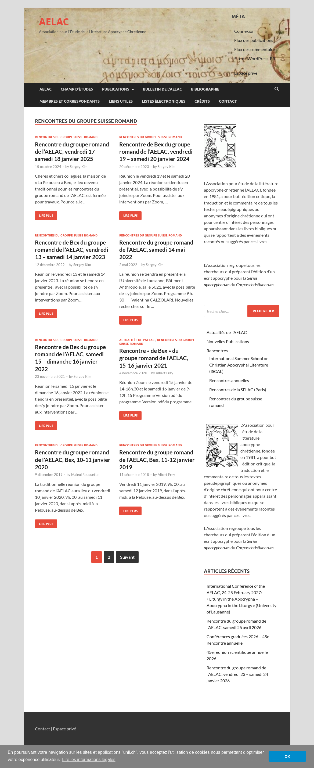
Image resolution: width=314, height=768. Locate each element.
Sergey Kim (79, 166)
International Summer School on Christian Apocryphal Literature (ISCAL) (239, 365)
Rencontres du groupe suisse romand (66, 137)
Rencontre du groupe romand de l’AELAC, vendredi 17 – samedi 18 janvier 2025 (72, 151)
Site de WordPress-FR (254, 58)
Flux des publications (253, 40)
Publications (115, 89)
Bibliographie (205, 89)
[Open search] (277, 89)
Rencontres (217, 350)
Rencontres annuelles (229, 380)
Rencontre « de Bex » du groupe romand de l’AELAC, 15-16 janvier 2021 (153, 358)
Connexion (244, 31)
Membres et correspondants (69, 101)
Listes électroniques (163, 101)
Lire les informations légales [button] (88, 759)
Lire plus (44, 214)
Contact (228, 101)
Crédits (202, 101)
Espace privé (245, 73)
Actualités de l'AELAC (136, 340)
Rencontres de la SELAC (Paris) (237, 389)
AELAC (54, 21)
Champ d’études (77, 89)
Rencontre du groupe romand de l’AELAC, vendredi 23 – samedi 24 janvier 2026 (237, 674)
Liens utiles (121, 101)
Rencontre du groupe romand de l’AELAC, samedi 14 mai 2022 (156, 249)
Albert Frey (164, 373)
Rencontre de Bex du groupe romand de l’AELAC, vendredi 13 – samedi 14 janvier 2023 (71, 249)
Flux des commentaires (255, 49)
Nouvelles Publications (228, 341)
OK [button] (287, 756)
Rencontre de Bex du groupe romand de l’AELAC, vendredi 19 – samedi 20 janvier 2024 (156, 151)
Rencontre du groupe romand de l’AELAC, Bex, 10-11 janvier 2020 (72, 459)
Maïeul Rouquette (85, 474)
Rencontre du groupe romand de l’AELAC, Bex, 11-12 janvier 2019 (157, 459)
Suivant (127, 556)
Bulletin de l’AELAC (162, 89)
